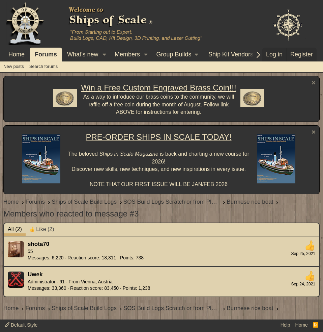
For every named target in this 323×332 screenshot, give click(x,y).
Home (16, 54)
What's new (82, 54)
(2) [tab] (15, 229)
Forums (46, 54)
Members (127, 54)
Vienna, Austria (97, 281)
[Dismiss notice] (313, 83)
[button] (104, 54)
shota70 (38, 244)
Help (285, 325)
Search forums (43, 66)
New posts (13, 66)
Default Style (21, 325)
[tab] (42, 229)
